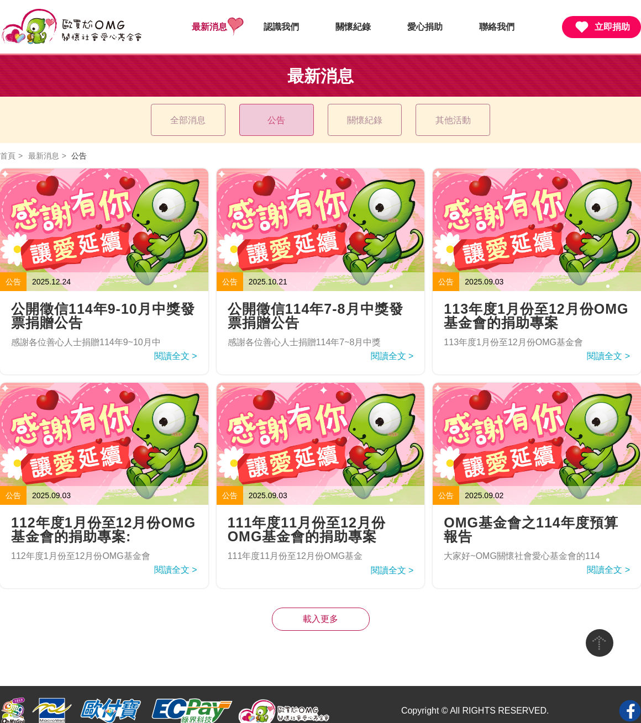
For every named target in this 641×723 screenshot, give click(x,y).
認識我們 (281, 26)
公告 (278, 113)
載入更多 (320, 606)
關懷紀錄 (353, 26)
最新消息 (209, 26)
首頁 (7, 143)
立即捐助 (601, 27)
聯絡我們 (496, 26)
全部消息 (194, 113)
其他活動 (446, 113)
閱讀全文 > (175, 343)
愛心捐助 (425, 26)
